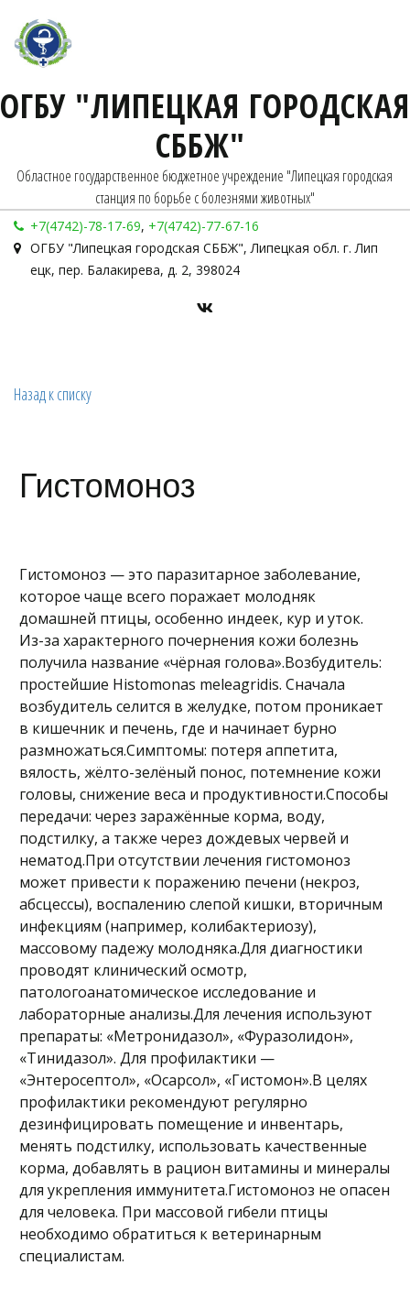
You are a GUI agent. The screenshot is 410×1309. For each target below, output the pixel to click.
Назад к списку (53, 394)
